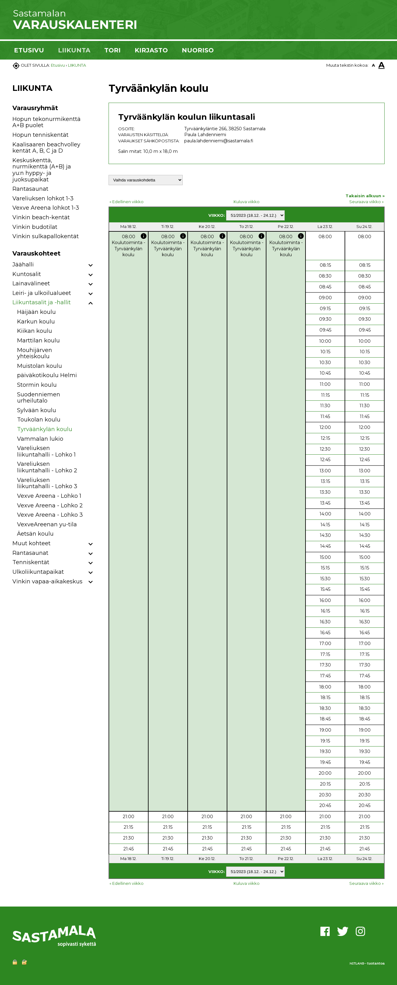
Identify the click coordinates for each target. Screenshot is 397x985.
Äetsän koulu (35, 533)
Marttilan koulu (38, 340)
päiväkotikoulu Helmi (47, 375)
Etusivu (58, 65)
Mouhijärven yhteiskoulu (34, 353)
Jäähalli (23, 264)
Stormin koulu (37, 384)
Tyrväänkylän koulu (44, 429)
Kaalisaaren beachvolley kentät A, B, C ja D (46, 147)
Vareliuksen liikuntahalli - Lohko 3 (47, 483)
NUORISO (198, 50)
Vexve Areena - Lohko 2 (50, 505)
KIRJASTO (151, 50)
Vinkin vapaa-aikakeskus (47, 581)
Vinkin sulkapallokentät (45, 236)
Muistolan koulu (39, 366)
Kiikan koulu (34, 331)
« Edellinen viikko (126, 201)
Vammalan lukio (40, 438)
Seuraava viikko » (366, 201)
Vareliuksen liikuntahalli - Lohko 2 (47, 467)
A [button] (373, 65)
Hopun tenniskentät (40, 134)
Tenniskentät (30, 562)
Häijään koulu (36, 312)
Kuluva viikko (247, 201)
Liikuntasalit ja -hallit (41, 302)
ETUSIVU (29, 50)
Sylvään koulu (36, 410)
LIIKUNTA (74, 50)
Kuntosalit (26, 274)
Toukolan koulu (38, 419)
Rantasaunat (30, 188)
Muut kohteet (31, 543)
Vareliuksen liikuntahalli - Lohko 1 (46, 451)
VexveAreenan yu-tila (47, 524)
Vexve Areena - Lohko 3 (50, 514)
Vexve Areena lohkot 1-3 (45, 207)
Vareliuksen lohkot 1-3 (43, 198)
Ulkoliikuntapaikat (38, 571)
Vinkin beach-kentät (41, 217)
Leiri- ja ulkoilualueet (41, 293)
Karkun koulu (36, 321)
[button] (91, 266)
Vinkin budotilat (34, 227)
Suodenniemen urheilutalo (38, 397)
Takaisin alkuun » (365, 195)
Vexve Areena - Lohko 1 (49, 496)
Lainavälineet (31, 283)
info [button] (143, 236)
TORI (112, 50)
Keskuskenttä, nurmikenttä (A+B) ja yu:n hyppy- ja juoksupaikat (41, 170)
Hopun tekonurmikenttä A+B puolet (46, 122)
